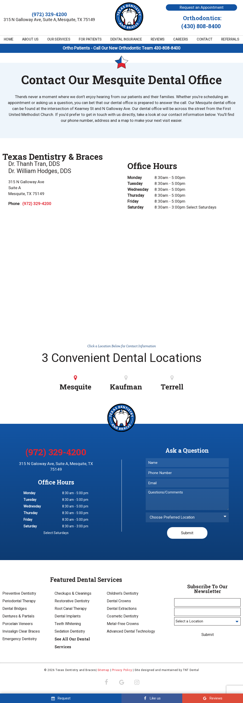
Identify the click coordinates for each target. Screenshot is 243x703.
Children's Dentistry (122, 594)
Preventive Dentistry (19, 594)
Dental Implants (68, 617)
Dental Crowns (119, 602)
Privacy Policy (122, 671)
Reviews (158, 39)
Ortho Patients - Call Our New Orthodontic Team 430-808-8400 (121, 48)
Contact (204, 39)
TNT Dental (191, 671)
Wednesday (137, 190)
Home (8, 39)
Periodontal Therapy (19, 602)
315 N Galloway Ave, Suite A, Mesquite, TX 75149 (49, 20)
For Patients (90, 39)
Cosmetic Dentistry (122, 617)
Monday (134, 178)
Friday (132, 202)
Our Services (58, 39)
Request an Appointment (202, 7)
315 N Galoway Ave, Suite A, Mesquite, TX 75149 (56, 467)
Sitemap (103, 671)
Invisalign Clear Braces (21, 632)
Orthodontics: (201, 22)
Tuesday (134, 184)
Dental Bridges (14, 609)
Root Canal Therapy (71, 609)
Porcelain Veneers (17, 625)
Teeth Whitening (68, 625)
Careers (180, 39)
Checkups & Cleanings (73, 594)
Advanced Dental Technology (131, 632)
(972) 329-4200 (49, 14)
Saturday (135, 208)
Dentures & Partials (18, 617)
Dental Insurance (126, 39)
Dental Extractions (122, 609)
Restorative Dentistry (72, 602)
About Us (30, 39)
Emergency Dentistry (19, 640)
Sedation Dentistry (70, 632)
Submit (187, 534)
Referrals (230, 39)
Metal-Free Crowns (123, 625)
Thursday (135, 196)
